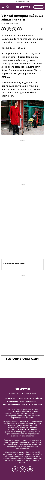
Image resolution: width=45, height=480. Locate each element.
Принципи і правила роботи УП (16, 404)
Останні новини (13, 263)
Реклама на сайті (10, 398)
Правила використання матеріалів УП (23, 401)
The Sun (20, 48)
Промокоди (37, 404)
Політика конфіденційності (30, 398)
